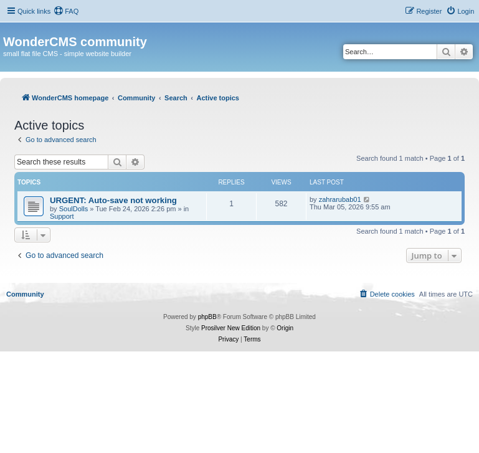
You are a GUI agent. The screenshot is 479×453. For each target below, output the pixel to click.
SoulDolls (73, 208)
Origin (285, 328)
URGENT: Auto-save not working (113, 200)
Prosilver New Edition (230, 328)
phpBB (207, 316)
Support (62, 216)
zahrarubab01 (340, 199)
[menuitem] (66, 11)
